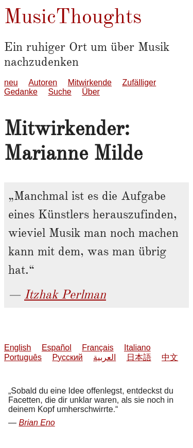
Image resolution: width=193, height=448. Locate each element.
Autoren (42, 82)
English (17, 347)
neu (11, 82)
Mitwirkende (90, 82)
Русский (67, 357)
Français (97, 347)
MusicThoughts (73, 16)
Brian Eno (37, 422)
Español (57, 347)
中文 (170, 357)
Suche (59, 91)
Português (23, 357)
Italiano (137, 347)
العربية (104, 357)
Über (91, 91)
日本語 (139, 357)
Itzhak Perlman (65, 294)
